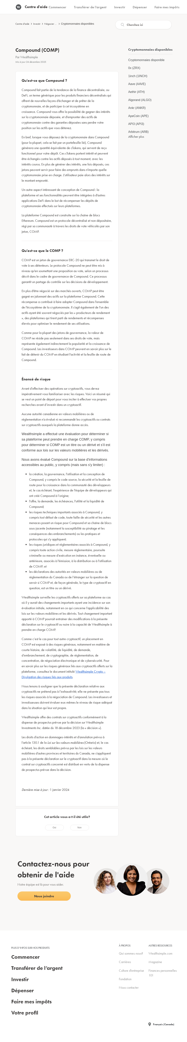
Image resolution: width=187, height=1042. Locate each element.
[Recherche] (143, 24)
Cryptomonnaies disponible (146, 60)
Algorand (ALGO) (140, 100)
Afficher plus (136, 136)
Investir (36, 23)
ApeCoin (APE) (138, 116)
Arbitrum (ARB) (138, 131)
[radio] (54, 827)
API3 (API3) (136, 123)
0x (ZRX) (134, 68)
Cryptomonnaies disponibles (77, 23)
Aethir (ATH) (136, 91)
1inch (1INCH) (137, 76)
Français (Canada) (163, 1024)
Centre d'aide (22, 23)
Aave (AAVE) (137, 84)
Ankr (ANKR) (137, 107)
